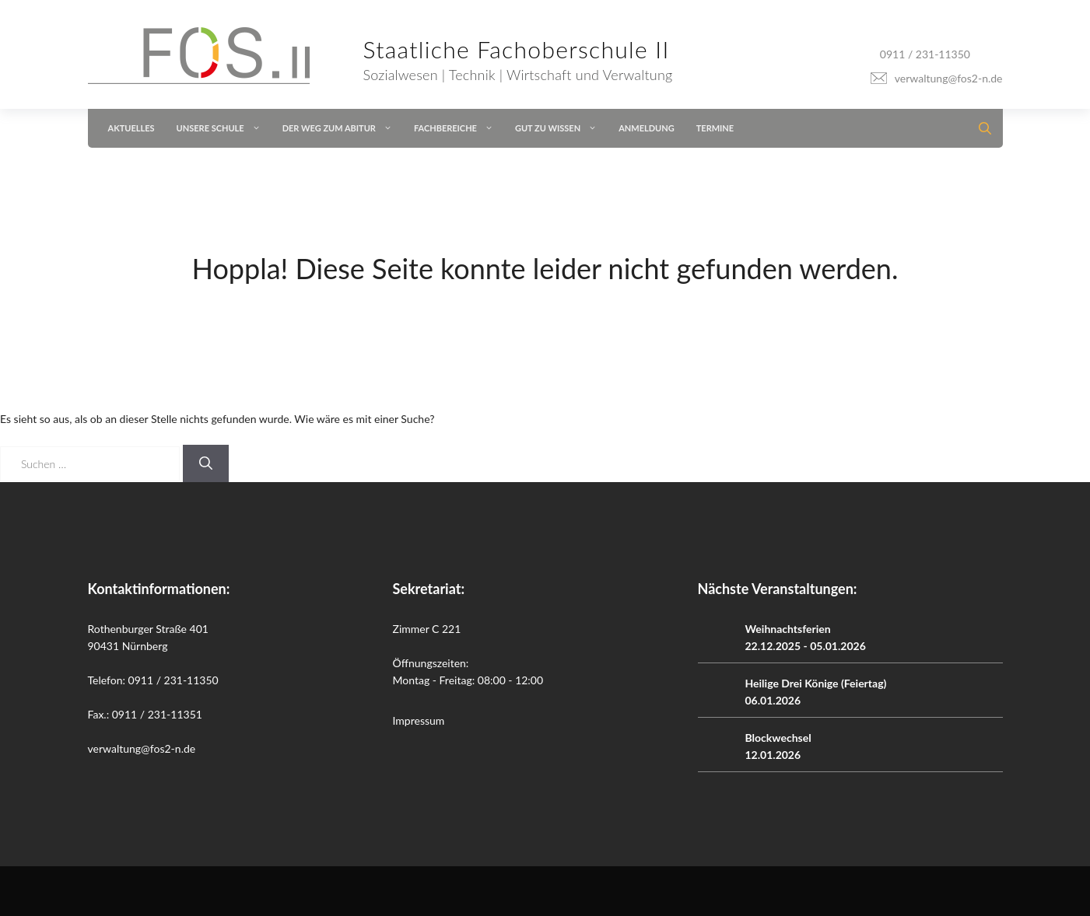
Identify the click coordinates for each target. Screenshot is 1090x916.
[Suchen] (206, 463)
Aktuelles (131, 128)
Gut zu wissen (561, 128)
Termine (715, 128)
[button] (981, 128)
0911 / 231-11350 (925, 54)
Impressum (419, 720)
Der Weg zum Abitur (342, 128)
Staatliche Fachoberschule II (516, 49)
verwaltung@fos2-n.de (949, 78)
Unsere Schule (224, 128)
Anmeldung (647, 128)
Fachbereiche (459, 128)
